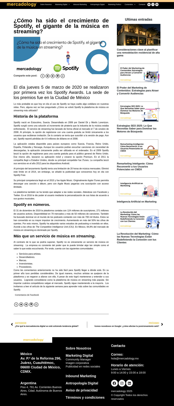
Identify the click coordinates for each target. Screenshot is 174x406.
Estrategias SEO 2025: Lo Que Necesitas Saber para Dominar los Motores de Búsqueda (136, 128)
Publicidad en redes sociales (83, 366)
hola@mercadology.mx (125, 358)
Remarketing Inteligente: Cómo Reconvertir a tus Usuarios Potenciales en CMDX (135, 166)
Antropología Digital (97, 4)
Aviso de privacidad (82, 390)
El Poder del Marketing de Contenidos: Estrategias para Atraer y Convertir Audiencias (138, 90)
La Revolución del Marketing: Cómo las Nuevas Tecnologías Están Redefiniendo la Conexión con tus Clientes (138, 238)
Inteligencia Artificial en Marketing (136, 201)
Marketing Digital (62, 4)
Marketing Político (114, 4)
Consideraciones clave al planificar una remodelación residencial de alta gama (138, 52)
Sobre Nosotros (46, 4)
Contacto (142, 4)
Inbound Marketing (80, 4)
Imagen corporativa (77, 362)
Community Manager (78, 359)
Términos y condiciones (85, 397)
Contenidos (130, 4)
